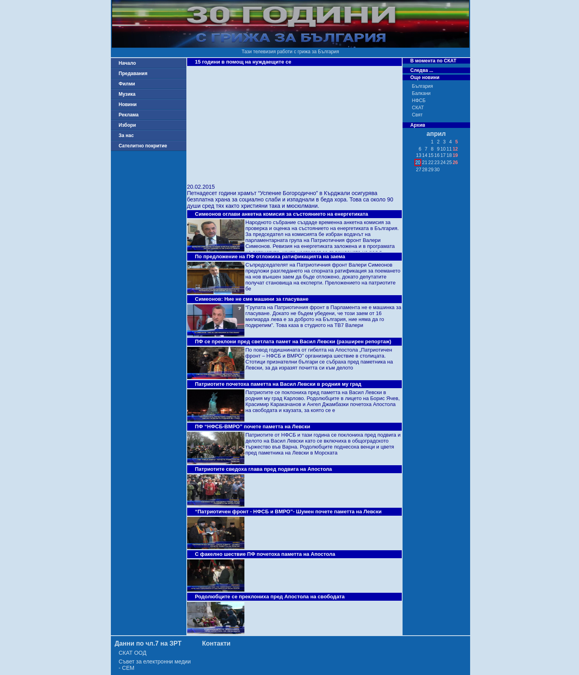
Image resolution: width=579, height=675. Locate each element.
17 (442, 155)
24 (442, 162)
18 (449, 155)
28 (424, 169)
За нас (126, 135)
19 (455, 155)
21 (424, 162)
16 (437, 155)
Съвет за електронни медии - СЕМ (155, 664)
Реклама (129, 115)
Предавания (133, 73)
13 (418, 155)
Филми (127, 84)
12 (455, 149)
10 (442, 149)
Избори (127, 125)
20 (417, 162)
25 (449, 162)
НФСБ (419, 100)
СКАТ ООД (133, 653)
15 (430, 155)
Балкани (421, 93)
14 (424, 155)
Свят (417, 115)
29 (430, 169)
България (422, 86)
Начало (127, 63)
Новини (128, 104)
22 (430, 162)
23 (437, 162)
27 (418, 169)
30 (437, 169)
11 (449, 149)
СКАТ (418, 107)
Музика (127, 94)
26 (455, 162)
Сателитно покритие (143, 146)
